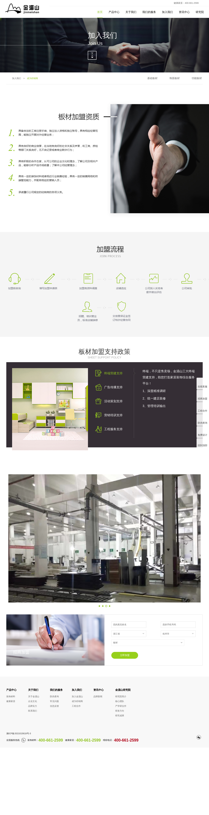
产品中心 (114, 12)
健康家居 (10, 701)
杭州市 (166, 633)
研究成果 (119, 715)
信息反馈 (54, 706)
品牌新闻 (97, 696)
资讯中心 (184, 12)
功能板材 (197, 78)
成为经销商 (77, 701)
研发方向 (119, 711)
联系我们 (32, 711)
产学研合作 (120, 706)
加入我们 (167, 12)
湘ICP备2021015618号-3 (18, 733)
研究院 (200, 12)
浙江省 (116, 633)
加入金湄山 (77, 696)
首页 (100, 12)
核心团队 (119, 701)
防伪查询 (54, 696)
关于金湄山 (33, 696)
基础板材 (152, 78)
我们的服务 (149, 12)
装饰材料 (10, 696)
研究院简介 (120, 696)
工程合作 (76, 706)
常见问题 (54, 701)
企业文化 (32, 701)
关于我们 (130, 12)
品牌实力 (32, 706)
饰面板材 (174, 78)
